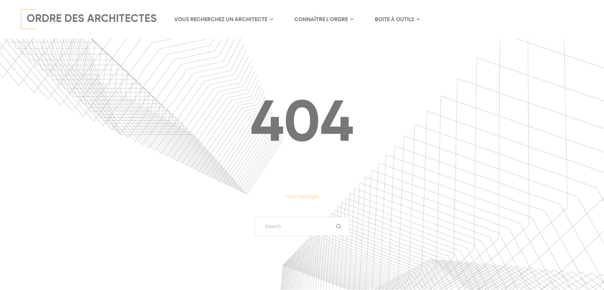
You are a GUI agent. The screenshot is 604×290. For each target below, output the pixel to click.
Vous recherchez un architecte (223, 19)
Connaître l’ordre (323, 19)
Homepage (302, 196)
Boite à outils (397, 19)
